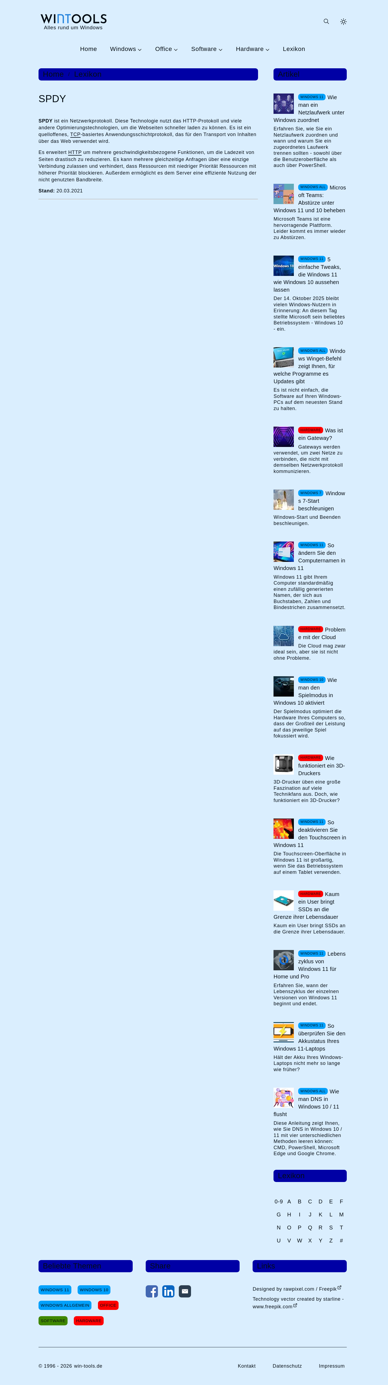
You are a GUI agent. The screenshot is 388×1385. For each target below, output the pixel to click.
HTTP (75, 152)
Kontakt (247, 1366)
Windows (123, 49)
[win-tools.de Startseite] (73, 21)
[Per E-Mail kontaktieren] (185, 1292)
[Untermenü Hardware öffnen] (267, 49)
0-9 (279, 1201)
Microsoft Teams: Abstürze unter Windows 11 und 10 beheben (309, 199)
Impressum (332, 1366)
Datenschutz (287, 1366)
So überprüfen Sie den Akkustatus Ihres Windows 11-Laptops (309, 1037)
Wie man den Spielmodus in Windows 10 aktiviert (305, 691)
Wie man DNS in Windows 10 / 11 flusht (306, 1102)
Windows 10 (94, 1289)
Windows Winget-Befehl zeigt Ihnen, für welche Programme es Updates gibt (309, 366)
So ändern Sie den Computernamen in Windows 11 (309, 556)
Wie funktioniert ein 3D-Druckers (321, 765)
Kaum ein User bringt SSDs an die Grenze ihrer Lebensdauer (306, 905)
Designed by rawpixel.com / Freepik (295, 1289)
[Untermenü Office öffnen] (175, 49)
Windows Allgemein (65, 1305)
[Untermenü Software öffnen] (220, 49)
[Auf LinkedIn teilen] (168, 1292)
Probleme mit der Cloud (321, 633)
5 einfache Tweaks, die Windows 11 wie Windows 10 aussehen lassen (307, 274)
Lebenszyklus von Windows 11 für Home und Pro (309, 965)
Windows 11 (55, 1289)
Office (163, 49)
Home (88, 49)
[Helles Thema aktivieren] (343, 21)
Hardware (250, 49)
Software (204, 49)
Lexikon (294, 49)
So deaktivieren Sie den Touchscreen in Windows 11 (309, 833)
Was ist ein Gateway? (320, 434)
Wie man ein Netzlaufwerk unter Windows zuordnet (308, 108)
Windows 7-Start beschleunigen (321, 500)
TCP (75, 134)
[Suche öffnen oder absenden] (326, 21)
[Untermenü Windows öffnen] (139, 49)
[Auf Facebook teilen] (152, 1292)
